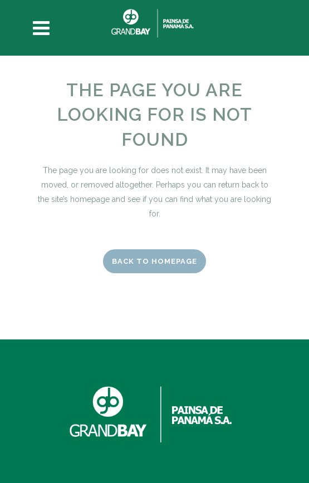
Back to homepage (154, 261)
